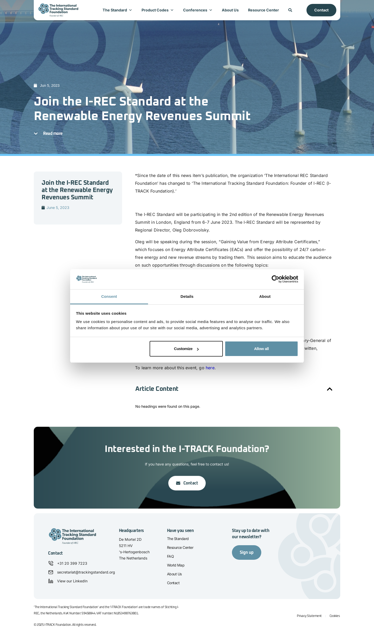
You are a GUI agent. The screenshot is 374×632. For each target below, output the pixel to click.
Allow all (261, 348)
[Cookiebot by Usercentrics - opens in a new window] (275, 279)
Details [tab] (187, 296)
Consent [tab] (109, 296)
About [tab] (265, 296)
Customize (186, 348)
